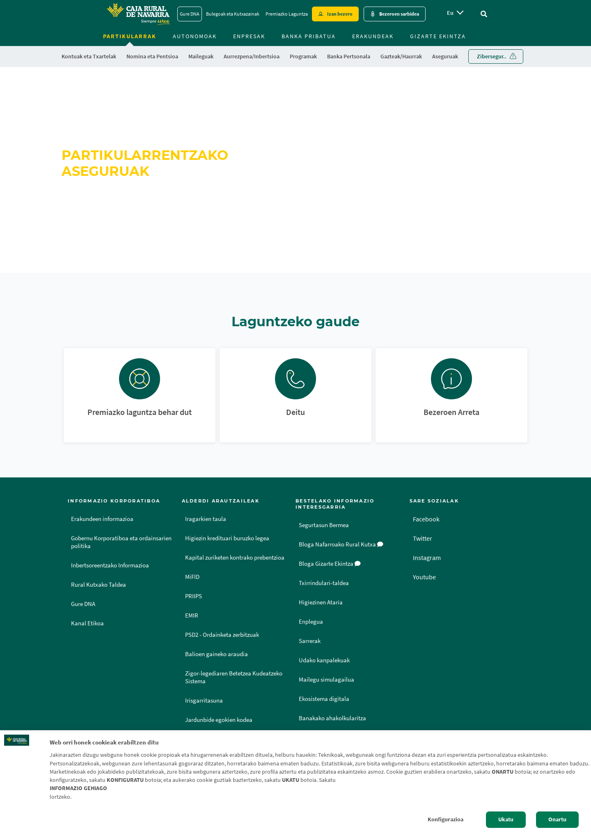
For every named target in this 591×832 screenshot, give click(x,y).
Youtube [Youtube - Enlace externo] (424, 577)
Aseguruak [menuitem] (445, 56)
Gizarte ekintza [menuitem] (438, 36)
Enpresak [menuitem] (249, 36)
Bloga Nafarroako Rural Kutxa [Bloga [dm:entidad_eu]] (341, 544)
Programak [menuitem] (303, 56)
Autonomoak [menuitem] (195, 36)
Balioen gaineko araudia (216, 654)
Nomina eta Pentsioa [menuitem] (152, 56)
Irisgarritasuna (204, 700)
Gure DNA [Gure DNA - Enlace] (189, 14)
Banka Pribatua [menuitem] (309, 36)
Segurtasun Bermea (324, 525)
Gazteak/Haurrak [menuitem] (401, 56)
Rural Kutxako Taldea (98, 584)
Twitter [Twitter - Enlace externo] (422, 538)
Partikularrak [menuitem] (129, 36)
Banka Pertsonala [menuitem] (348, 56)
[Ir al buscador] (484, 14)
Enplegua (311, 621)
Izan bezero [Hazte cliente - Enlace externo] (340, 14)
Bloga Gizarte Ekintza (330, 563)
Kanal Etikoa (87, 623)
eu (450, 12)
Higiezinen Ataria (321, 602)
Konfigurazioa (445, 819)
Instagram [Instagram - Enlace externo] (427, 557)
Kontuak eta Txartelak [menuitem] (89, 56)
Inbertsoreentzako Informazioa (110, 565)
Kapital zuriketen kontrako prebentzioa (234, 557)
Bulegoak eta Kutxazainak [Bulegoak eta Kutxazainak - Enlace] (232, 14)
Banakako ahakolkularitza (332, 718)
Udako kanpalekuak (324, 660)
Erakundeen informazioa (102, 519)
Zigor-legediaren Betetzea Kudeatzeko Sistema (233, 677)
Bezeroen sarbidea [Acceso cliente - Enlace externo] (399, 14)
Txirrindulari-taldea (324, 583)
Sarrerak (310, 641)
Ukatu (505, 819)
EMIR (191, 615)
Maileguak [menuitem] (200, 56)
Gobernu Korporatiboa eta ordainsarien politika (121, 542)
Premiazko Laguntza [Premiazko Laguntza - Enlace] (287, 14)
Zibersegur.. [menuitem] (491, 56)
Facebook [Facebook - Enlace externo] (426, 519)
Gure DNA (83, 604)
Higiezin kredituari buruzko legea (227, 538)
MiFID (192, 577)
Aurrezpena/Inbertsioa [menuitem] (251, 56)
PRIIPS (193, 596)
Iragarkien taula (205, 519)
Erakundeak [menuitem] (373, 36)
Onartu (557, 819)
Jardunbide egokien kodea (218, 720)
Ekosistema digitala (324, 699)
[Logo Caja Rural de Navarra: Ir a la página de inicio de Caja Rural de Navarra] (138, 14)
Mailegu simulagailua (326, 679)
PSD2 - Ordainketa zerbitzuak (222, 634)
